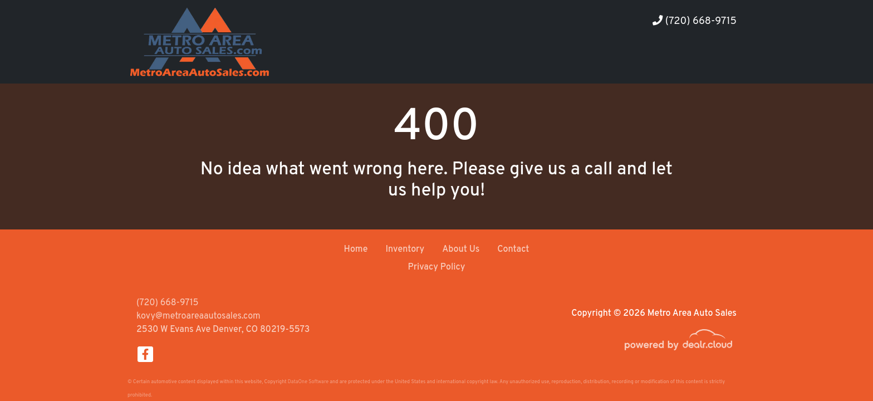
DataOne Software (308, 382)
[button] (652, 62)
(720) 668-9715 (695, 21)
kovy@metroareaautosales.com (198, 316)
